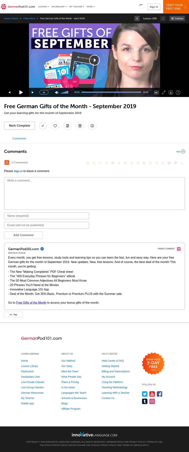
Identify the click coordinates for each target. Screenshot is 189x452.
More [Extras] (90, 7)
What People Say (71, 376)
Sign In (154, 6)
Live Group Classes (32, 387)
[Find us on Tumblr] (145, 401)
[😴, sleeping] (157, 163)
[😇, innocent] (150, 163)
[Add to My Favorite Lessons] (55, 126)
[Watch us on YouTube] (152, 394)
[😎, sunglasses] (113, 163)
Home (24, 360)
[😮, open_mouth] (163, 163)
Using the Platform (112, 382)
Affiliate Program (70, 408)
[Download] (171, 92)
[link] (137, 18)
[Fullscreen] (163, 92)
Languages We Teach (73, 392)
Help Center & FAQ (113, 360)
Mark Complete (19, 125)
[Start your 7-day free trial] (153, 363)
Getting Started (110, 366)
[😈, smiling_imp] (169, 163)
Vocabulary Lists (30, 376)
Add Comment (23, 235)
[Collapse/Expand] (94, 151)
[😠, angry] (119, 163)
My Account (108, 376)
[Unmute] (57, 92)
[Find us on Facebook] (159, 394)
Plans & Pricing (70, 382)
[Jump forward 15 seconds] (33, 92)
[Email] (46, 225)
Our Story (66, 366)
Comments (19, 138)
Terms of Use (154, 442)
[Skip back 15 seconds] (9, 92)
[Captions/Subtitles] (156, 92)
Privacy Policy (137, 442)
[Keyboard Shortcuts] (178, 92)
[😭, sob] (144, 163)
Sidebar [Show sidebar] (179, 18)
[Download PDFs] (80, 126)
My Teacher (75, 7)
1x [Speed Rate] (44, 92)
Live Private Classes (32, 382)
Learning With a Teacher (116, 392)
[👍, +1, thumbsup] (182, 163)
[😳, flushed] (94, 163)
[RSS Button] (7, 162)
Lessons (42, 7)
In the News (68, 387)
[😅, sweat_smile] (131, 163)
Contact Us (108, 398)
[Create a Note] (67, 126)
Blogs (64, 403)
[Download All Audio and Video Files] (92, 126)
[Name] (46, 215)
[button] (141, 6)
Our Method (68, 360)
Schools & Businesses (74, 398)
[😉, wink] (138, 163)
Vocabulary (58, 7)
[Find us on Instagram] (152, 401)
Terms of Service (132, 445)
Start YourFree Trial (176, 6)
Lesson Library (11, 18)
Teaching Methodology (115, 387)
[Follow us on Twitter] (145, 394)
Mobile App (27, 403)
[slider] (64, 92)
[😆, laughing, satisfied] (125, 163)
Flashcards (27, 371)
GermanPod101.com (117, 442)
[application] (94, 60)
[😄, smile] (88, 163)
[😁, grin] (100, 163)
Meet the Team (69, 371)
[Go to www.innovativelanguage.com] (94, 434)
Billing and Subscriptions (116, 371)
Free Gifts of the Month (31, 302)
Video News (29, 18)
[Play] (21, 92)
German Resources (32, 392)
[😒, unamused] (106, 163)
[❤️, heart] (175, 163)
